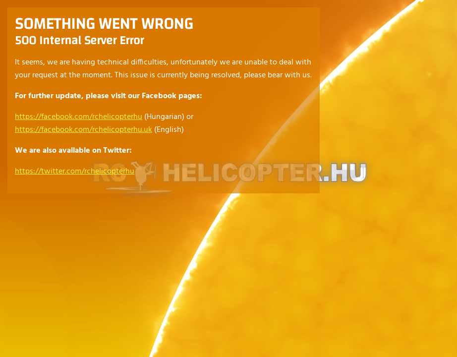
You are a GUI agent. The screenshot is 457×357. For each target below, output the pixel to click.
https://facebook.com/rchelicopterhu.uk (83, 129)
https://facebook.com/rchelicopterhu (78, 117)
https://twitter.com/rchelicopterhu (74, 171)
